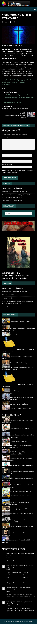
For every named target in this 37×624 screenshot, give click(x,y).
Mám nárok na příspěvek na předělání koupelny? (19, 603)
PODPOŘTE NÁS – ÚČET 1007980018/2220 (14, 192)
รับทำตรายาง (11, 588)
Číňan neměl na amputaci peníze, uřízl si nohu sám (19, 98)
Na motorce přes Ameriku (12, 102)
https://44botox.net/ (13, 554)
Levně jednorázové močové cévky (12, 200)
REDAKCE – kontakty (8, 295)
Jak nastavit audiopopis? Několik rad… (21, 555)
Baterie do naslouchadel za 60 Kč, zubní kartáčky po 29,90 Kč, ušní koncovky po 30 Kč (17, 196)
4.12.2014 (6, 22)
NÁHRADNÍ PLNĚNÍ (7, 298)
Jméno (4, 153)
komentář (5, 138)
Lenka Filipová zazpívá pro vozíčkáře (16, 95)
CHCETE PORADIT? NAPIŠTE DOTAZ (12, 188)
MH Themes (29, 622)
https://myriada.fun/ (11, 275)
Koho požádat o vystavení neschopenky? (19, 589)
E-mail (4, 159)
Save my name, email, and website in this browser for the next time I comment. (18, 171)
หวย (8, 578)
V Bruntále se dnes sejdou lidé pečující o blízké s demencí (20, 567)
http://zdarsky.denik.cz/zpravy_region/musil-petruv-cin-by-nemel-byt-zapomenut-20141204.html (17, 82)
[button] (34, 9)
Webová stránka (7, 164)
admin (13, 22)
